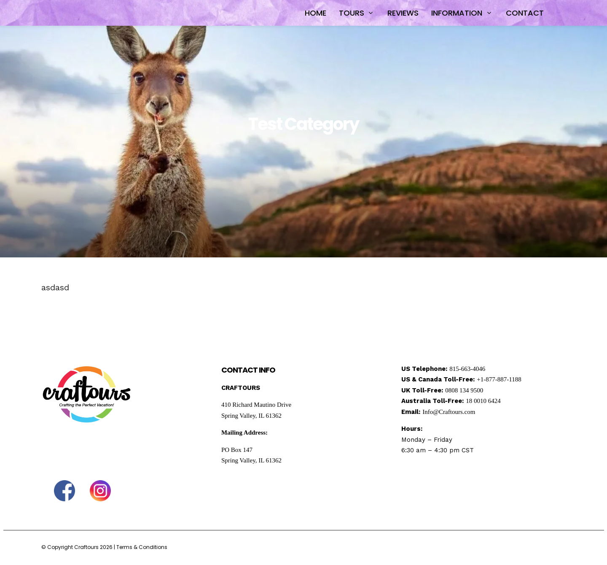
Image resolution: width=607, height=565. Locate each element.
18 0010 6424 (483, 400)
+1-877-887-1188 (499, 379)
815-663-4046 (467, 368)
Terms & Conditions (141, 547)
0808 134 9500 (464, 390)
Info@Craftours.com (448, 411)
